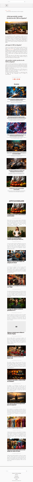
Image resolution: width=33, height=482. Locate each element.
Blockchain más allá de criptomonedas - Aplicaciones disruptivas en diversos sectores (16, 118)
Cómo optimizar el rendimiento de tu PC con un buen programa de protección (16, 135)
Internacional (16, 477)
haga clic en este (11, 49)
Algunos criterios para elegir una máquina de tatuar (15, 262)
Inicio (6, 10)
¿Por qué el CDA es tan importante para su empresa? (16, 404)
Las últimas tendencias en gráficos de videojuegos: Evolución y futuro (16, 171)
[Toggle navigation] (6, 5)
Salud (17, 479)
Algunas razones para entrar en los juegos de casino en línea (16, 450)
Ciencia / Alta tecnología (16, 473)
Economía (16, 476)
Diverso (9, 10)
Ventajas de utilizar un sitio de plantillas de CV (15, 309)
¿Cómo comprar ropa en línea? (15, 427)
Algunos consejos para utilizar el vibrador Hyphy (15, 333)
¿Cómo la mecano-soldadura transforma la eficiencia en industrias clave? (16, 100)
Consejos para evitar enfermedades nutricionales (16, 189)
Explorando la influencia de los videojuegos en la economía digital (16, 153)
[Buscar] (16, 1)
